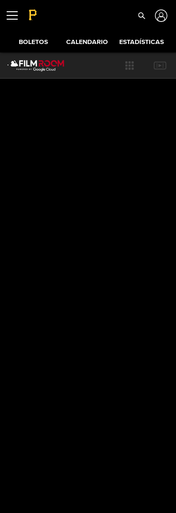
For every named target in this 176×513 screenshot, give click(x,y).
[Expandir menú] (16, 15)
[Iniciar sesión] (160, 15)
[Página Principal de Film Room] (28, 65)
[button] (129, 65)
